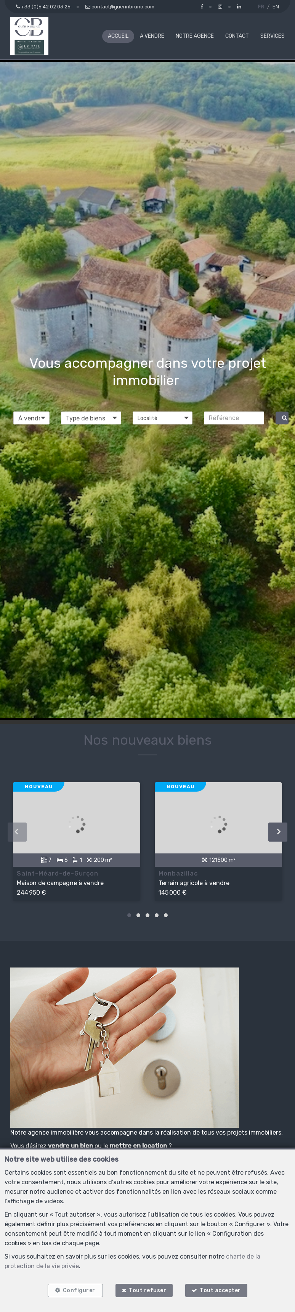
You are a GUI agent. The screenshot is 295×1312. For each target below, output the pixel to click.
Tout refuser (147, 1290)
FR (261, 7)
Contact (237, 36)
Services (272, 36)
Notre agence (195, 36)
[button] (163, 417)
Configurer (79, 1290)
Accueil (118, 36)
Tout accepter (221, 1290)
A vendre (152, 36)
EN (276, 7)
